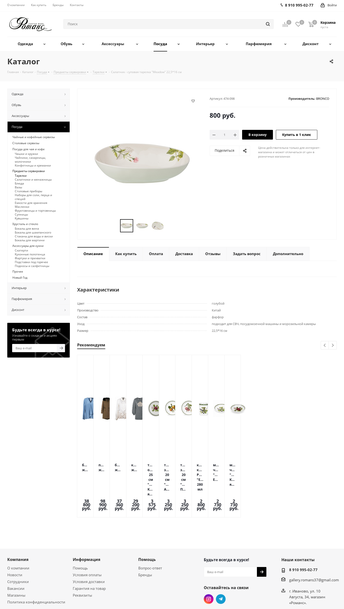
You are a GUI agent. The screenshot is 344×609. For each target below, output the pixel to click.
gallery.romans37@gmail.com (314, 548)
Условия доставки (89, 550)
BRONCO (322, 98)
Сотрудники (18, 550)
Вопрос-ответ (150, 536)
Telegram (221, 567)
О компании (18, 536)
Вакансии (16, 556)
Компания (17, 528)
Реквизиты (82, 563)
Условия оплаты (87, 543)
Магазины (16, 563)
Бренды (145, 543)
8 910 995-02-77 (303, 538)
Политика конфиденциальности (36, 570)
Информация (86, 528)
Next (333, 345)
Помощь (80, 536)
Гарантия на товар (89, 556)
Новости (14, 543)
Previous (325, 345)
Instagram (208, 567)
